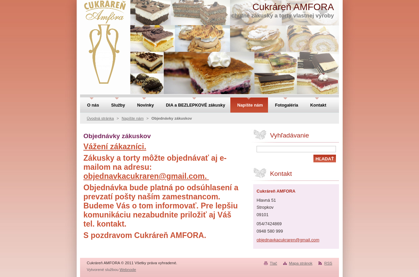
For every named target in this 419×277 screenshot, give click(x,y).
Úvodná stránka (100, 118)
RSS (328, 263)
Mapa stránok (300, 263)
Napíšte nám (133, 118)
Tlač (273, 263)
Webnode (128, 270)
